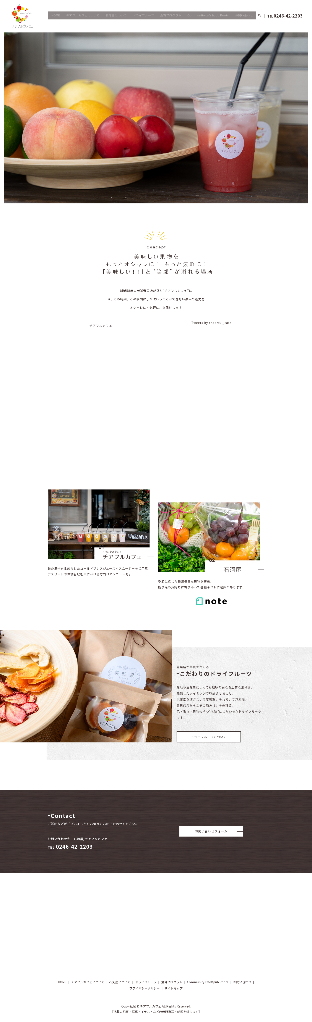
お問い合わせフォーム (211, 831)
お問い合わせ (244, 16)
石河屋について (116, 16)
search (259, 16)
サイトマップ (173, 988)
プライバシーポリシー (144, 988)
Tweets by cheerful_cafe (211, 322)
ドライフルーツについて (209, 737)
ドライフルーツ (143, 16)
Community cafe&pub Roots (208, 16)
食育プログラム (170, 16)
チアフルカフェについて (82, 16)
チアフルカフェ (100, 325)
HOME (55, 16)
